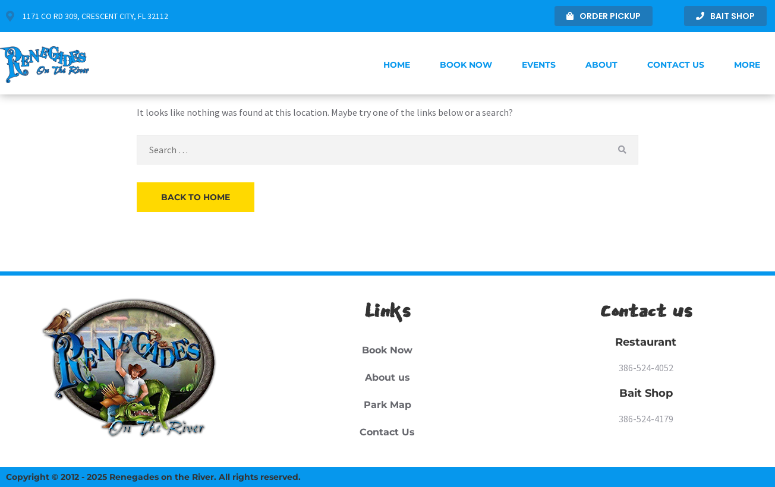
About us (387, 377)
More (747, 64)
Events (539, 64)
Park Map (387, 404)
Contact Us (675, 64)
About (601, 64)
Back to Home (195, 197)
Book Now (466, 64)
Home (396, 64)
